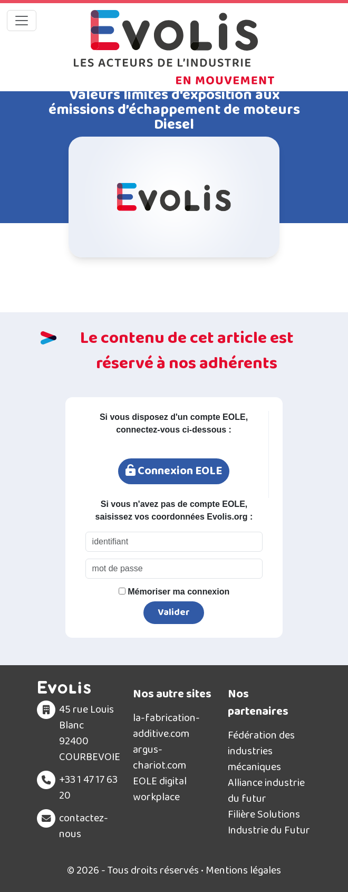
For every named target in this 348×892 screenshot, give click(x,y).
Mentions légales (243, 870)
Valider (174, 612)
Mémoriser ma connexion (174, 591)
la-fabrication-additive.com (166, 725)
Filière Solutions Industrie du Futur (269, 822)
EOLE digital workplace (160, 789)
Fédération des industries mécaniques (261, 751)
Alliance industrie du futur (266, 790)
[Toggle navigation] (21, 20)
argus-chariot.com (159, 757)
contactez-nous (83, 826)
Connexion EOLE (173, 471)
